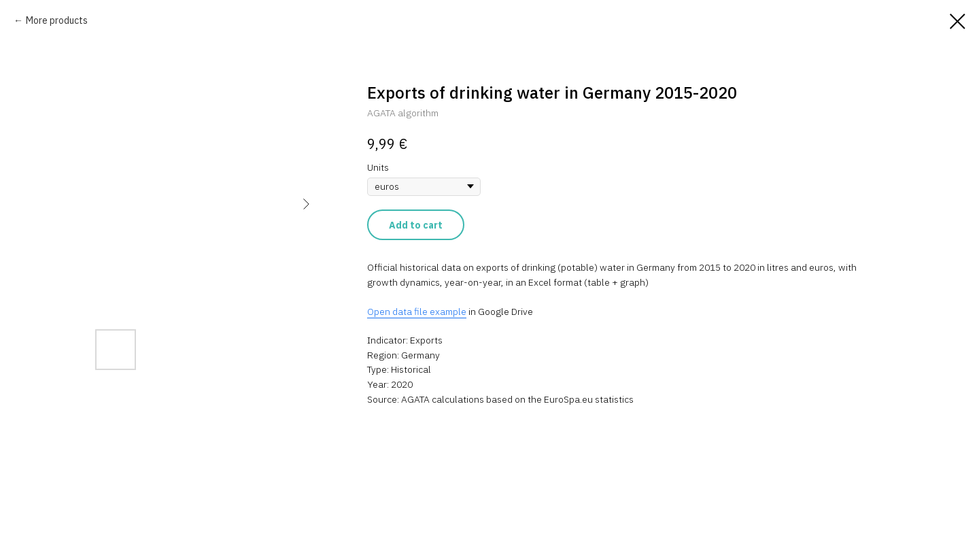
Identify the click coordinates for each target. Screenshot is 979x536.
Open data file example (416, 311)
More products (57, 20)
